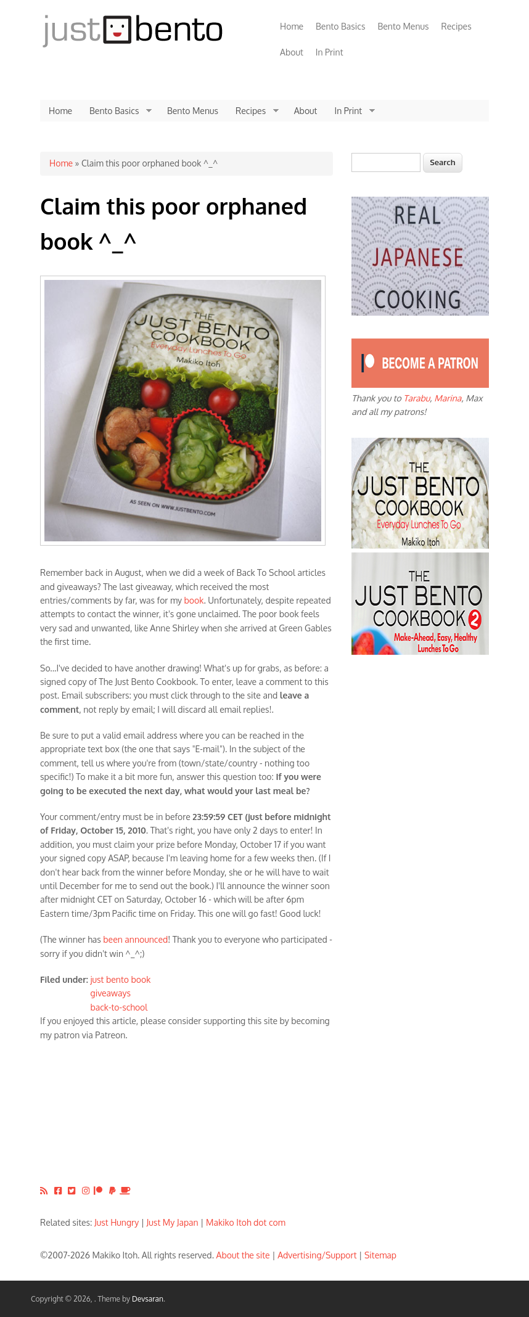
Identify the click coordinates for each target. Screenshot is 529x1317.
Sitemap (380, 1255)
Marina (447, 398)
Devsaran (147, 1298)
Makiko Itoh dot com (245, 1222)
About (291, 52)
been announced (135, 939)
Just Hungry (116, 1222)
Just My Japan (173, 1222)
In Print (329, 52)
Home (291, 26)
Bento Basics (340, 26)
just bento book (121, 979)
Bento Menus (403, 26)
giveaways (111, 993)
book (194, 600)
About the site (243, 1255)
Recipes (456, 26)
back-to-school (119, 1007)
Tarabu (416, 398)
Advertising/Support (316, 1255)
